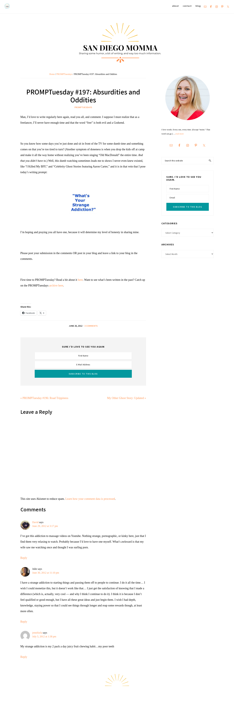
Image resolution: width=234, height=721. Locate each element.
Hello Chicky (222, 715)
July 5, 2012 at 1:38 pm (44, 636)
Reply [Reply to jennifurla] (23, 656)
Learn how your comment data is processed (90, 498)
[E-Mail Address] (83, 364)
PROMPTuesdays (83, 107)
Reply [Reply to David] (23, 557)
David (35, 522)
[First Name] (83, 355)
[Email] (187, 197)
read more (179, 134)
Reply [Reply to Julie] (23, 621)
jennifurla (37, 632)
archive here (56, 285)
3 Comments (91, 325)
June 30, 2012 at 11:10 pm (45, 572)
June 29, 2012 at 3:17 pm (45, 526)
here (80, 279)
